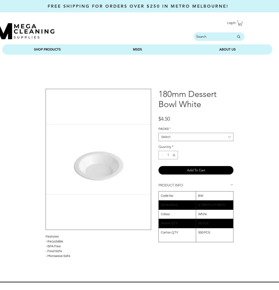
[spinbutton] (168, 155)
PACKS (164, 129)
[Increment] (174, 155)
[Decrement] (162, 155)
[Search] (210, 36)
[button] (240, 23)
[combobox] (195, 137)
